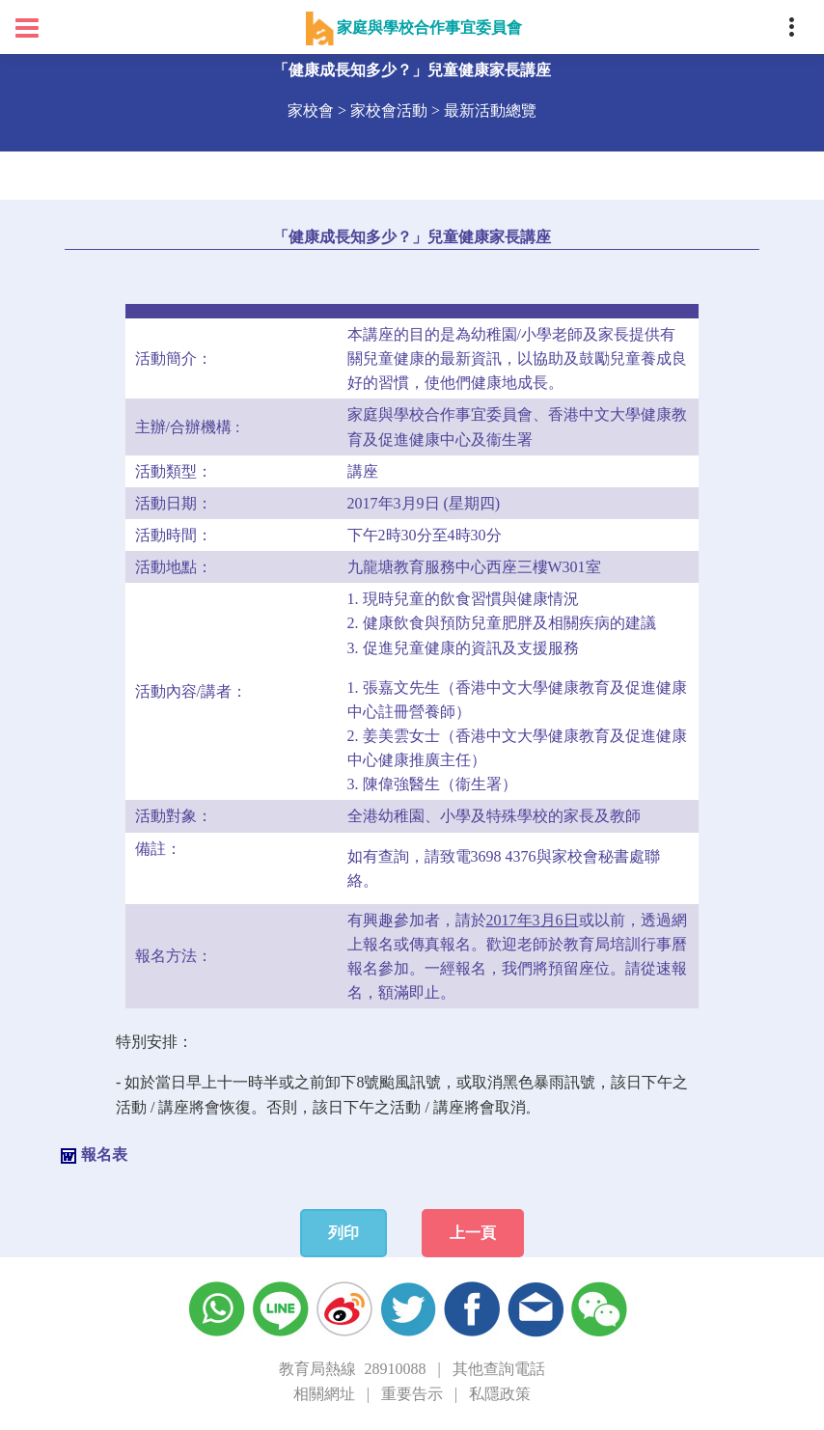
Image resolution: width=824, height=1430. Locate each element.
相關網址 (324, 1394)
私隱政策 (500, 1394)
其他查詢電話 (499, 1369)
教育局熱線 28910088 (352, 1369)
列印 (343, 1232)
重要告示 (412, 1394)
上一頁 (473, 1232)
